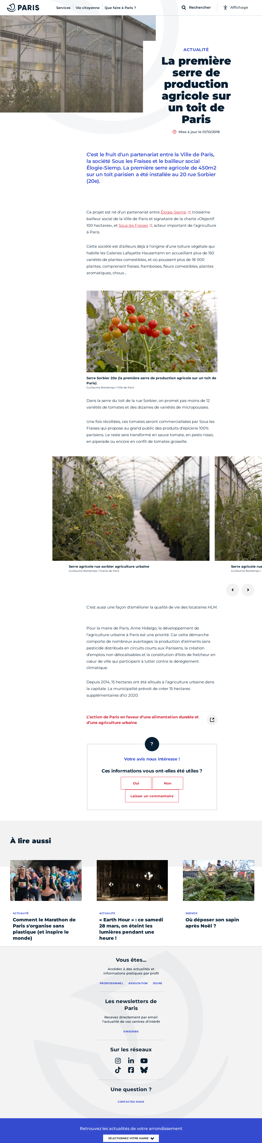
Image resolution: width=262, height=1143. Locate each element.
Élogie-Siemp (173, 212)
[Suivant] (248, 590)
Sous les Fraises (133, 225)
